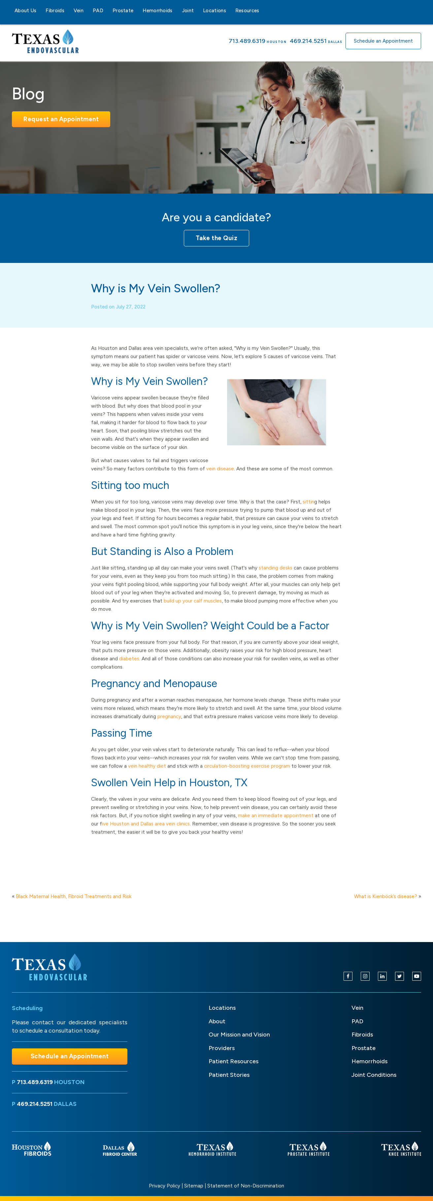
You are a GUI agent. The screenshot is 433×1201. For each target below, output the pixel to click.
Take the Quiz (217, 238)
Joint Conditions (373, 1074)
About (217, 1021)
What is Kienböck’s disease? (385, 896)
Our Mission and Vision (239, 1034)
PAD (98, 11)
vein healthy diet (147, 776)
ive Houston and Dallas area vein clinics (146, 833)
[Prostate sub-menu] (137, 10)
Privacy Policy (164, 1186)
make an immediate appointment (276, 825)
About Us (25, 11)
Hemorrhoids (157, 11)
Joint (188, 11)
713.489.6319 (247, 41)
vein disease (220, 478)
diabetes (129, 668)
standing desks (275, 577)
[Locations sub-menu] (230, 10)
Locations (214, 11)
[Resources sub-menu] (263, 10)
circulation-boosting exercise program (247, 776)
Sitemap (193, 1186)
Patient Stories (229, 1074)
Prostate (123, 11)
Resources (247, 11)
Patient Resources (233, 1061)
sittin (308, 511)
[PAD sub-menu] (107, 10)
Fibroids (55, 11)
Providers (222, 1048)
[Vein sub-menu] (87, 10)
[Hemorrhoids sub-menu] (176, 10)
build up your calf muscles (193, 610)
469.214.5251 (308, 41)
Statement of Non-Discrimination (245, 1186)
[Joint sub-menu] (197, 10)
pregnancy (169, 726)
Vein (78, 11)
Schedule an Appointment (383, 41)
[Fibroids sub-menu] (68, 10)
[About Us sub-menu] (40, 10)
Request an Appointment (61, 119)
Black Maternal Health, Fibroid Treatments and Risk (73, 896)
